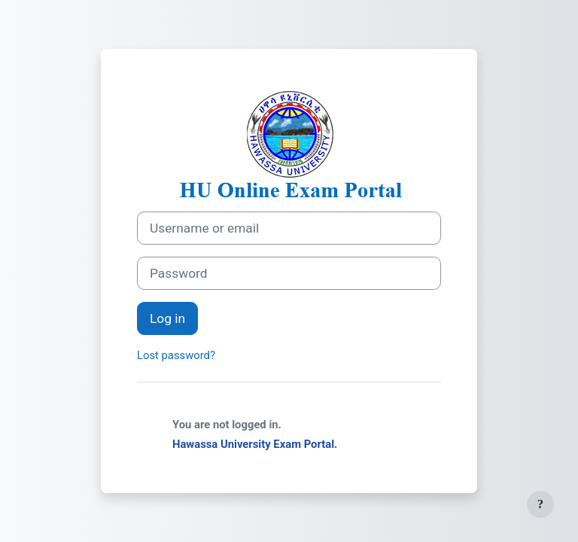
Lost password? (176, 355)
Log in (167, 318)
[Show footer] (540, 504)
